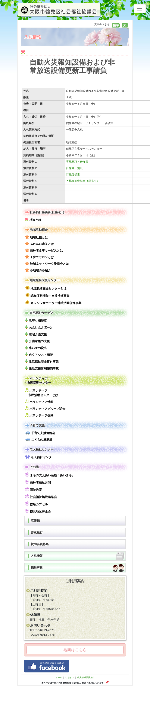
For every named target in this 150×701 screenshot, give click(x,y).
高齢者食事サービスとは (44, 250)
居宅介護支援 (36, 334)
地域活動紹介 (36, 229)
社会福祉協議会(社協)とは (44, 212)
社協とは (33, 220)
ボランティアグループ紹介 (45, 408)
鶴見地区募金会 (38, 511)
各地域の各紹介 (38, 270)
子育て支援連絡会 (40, 433)
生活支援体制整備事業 (42, 368)
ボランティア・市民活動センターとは (41, 392)
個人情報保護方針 (85, 677)
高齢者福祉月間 (38, 482)
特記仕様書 (73, 174)
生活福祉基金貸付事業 (42, 361)
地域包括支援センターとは (45, 288)
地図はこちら (75, 650)
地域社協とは (36, 237)
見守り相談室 (36, 320)
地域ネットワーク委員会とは (47, 263)
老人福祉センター (39, 449)
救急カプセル (36, 503)
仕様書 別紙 (74, 168)
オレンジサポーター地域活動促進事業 (53, 302)
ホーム (59, 677)
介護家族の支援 (37, 341)
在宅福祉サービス (39, 313)
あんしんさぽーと (39, 327)
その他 (31, 467)
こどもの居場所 (38, 439)
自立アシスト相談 (39, 354)
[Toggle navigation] (140, 8)
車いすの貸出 (36, 348)
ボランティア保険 (39, 415)
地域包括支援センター (42, 280)
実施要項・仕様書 (77, 161)
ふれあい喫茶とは (39, 244)
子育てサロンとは (39, 257)
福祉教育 (33, 489)
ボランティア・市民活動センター (37, 380)
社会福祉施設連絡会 (41, 496)
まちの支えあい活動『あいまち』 (50, 474)
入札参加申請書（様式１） (82, 180)
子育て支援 (34, 425)
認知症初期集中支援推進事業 (47, 295)
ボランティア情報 (39, 402)
